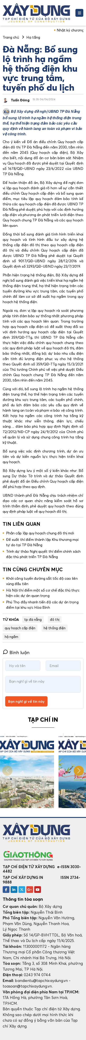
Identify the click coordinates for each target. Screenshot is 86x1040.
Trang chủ (11, 37)
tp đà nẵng (33, 619)
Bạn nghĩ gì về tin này (26, 701)
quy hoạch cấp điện (20, 628)
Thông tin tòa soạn (23, 899)
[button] (79, 771)
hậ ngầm (11, 637)
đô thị (54, 619)
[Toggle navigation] (79, 13)
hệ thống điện (55, 628)
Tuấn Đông (20, 100)
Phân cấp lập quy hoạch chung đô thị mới (40, 533)
